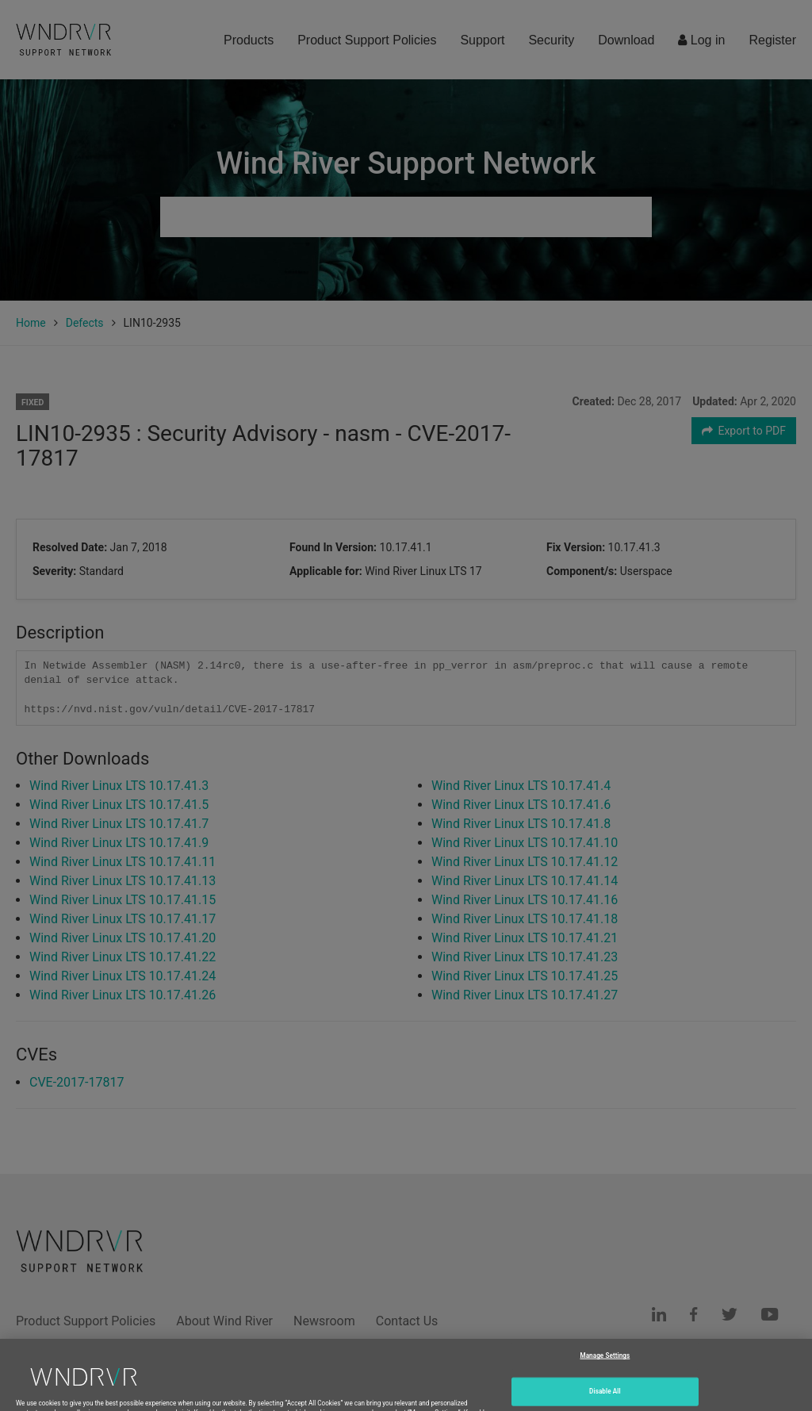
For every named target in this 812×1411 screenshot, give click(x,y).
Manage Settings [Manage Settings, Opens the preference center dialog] (605, 1374)
